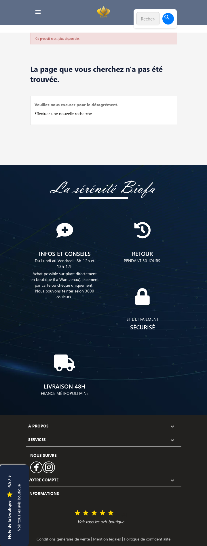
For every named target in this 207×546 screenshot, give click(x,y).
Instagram (48, 467)
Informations (43, 493)
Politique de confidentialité (147, 539)
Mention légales (107, 539)
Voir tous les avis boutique (19, 507)
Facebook (36, 467)
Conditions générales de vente (64, 539)
